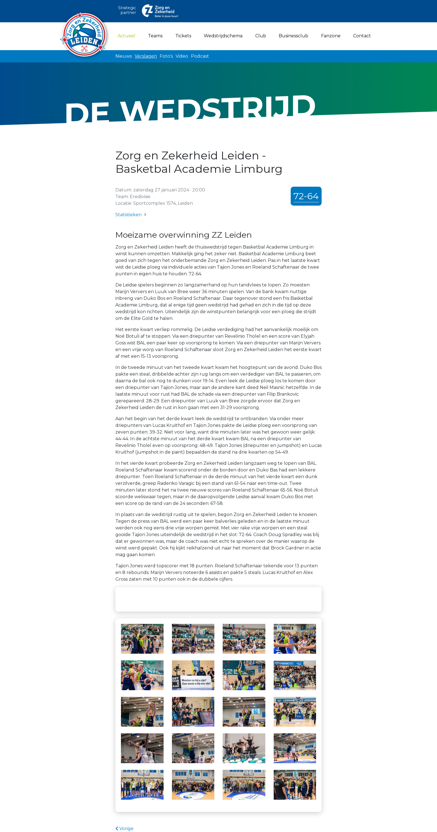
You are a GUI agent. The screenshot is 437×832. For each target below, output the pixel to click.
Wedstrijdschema (223, 35)
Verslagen (146, 56)
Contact (362, 35)
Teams (155, 35)
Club (260, 35)
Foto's (166, 56)
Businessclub (293, 35)
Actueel (128, 35)
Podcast (200, 56)
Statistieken (128, 214)
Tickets (183, 35)
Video (182, 56)
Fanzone (331, 35)
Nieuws (123, 56)
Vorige (124, 828)
